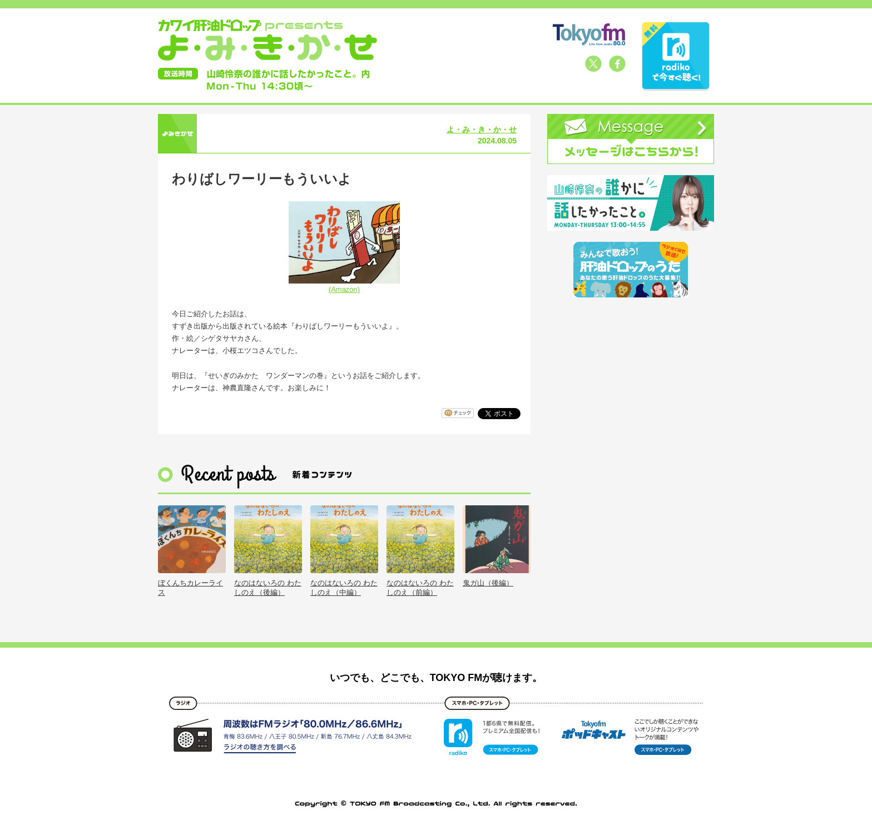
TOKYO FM (589, 34)
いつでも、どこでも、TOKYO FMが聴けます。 (436, 677)
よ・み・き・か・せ (482, 129)
